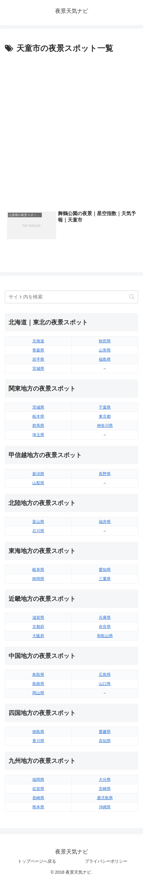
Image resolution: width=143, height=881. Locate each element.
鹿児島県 (105, 798)
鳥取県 (38, 674)
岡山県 (38, 693)
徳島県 (38, 731)
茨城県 (38, 407)
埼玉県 (38, 434)
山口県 (105, 683)
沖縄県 (105, 807)
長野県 (105, 473)
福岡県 (38, 779)
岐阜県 (38, 569)
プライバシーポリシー (106, 861)
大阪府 (38, 636)
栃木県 (38, 416)
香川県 (38, 740)
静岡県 (38, 578)
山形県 (105, 350)
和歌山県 (105, 636)
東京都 (105, 416)
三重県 (105, 578)
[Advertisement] (71, 130)
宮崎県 (105, 788)
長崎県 (38, 798)
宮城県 (38, 368)
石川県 (38, 531)
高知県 (105, 740)
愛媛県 (105, 731)
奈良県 (105, 626)
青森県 (38, 350)
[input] (71, 297)
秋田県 (105, 341)
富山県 (38, 521)
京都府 (38, 626)
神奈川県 (105, 425)
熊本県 (38, 807)
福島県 (105, 359)
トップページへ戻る (37, 861)
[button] (132, 296)
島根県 (38, 683)
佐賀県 (38, 788)
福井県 (105, 521)
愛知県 (105, 569)
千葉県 (105, 407)
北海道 (38, 341)
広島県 (105, 674)
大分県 (105, 779)
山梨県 (38, 483)
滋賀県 (38, 617)
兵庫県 (105, 617)
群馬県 (38, 425)
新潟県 (38, 473)
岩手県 (38, 359)
